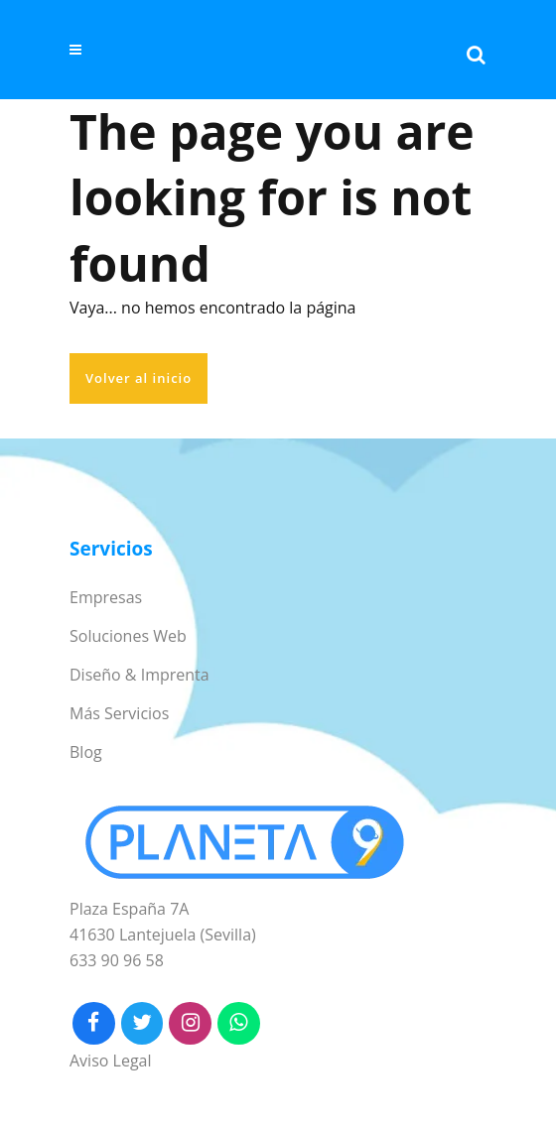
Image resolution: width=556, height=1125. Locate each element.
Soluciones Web (128, 636)
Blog (86, 752)
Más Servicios (119, 713)
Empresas (106, 597)
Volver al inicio (138, 378)
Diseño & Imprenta (139, 675)
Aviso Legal (111, 1060)
